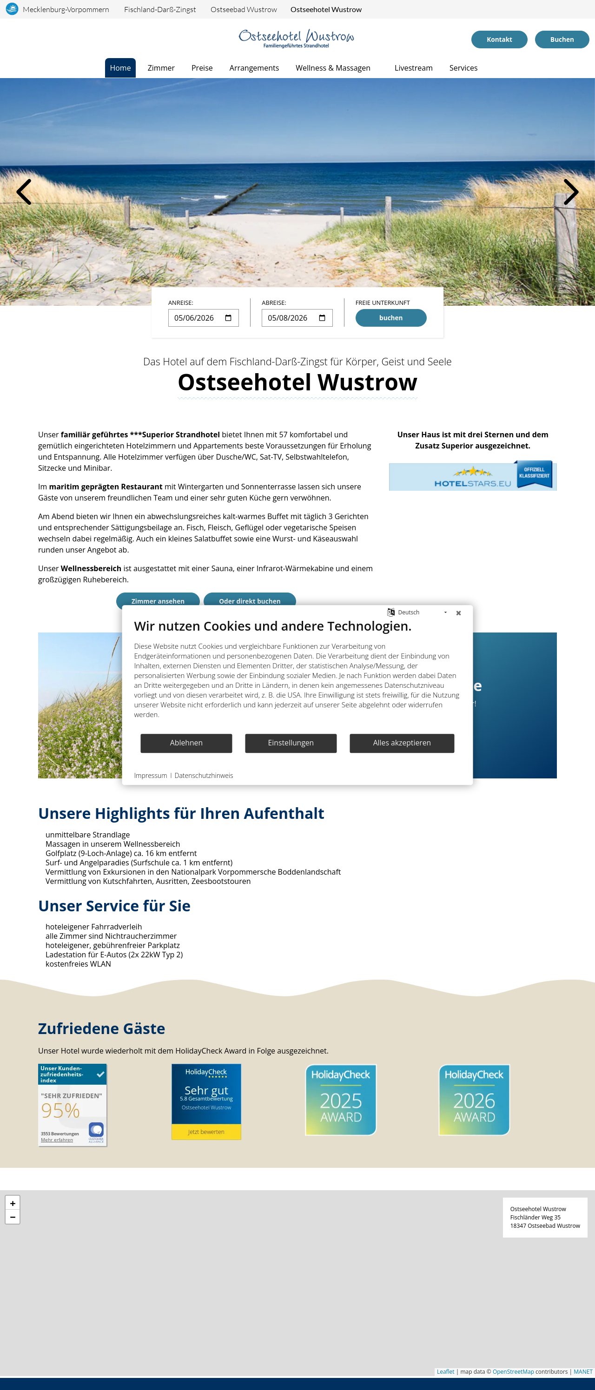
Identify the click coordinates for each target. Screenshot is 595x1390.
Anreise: (180, 302)
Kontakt (499, 39)
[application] (297, 1286)
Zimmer (161, 68)
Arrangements (254, 68)
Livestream (414, 68)
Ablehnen (186, 743)
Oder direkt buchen (249, 601)
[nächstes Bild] (571, 192)
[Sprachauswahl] (9, 39)
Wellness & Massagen (333, 68)
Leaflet (446, 1374)
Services (464, 68)
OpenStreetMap (513, 1374)
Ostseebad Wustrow (244, 9)
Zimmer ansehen (158, 601)
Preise (202, 68)
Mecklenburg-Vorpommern (66, 9)
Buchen (562, 39)
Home (120, 68)
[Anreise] (20, 39)
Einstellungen (291, 743)
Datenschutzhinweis (204, 775)
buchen (391, 317)
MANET (583, 1374)
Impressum (150, 775)
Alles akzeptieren (402, 743)
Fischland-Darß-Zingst (160, 9)
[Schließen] (459, 612)
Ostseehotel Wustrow (326, 9)
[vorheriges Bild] (23, 192)
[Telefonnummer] (32, 39)
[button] (13, 1205)
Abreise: (274, 302)
